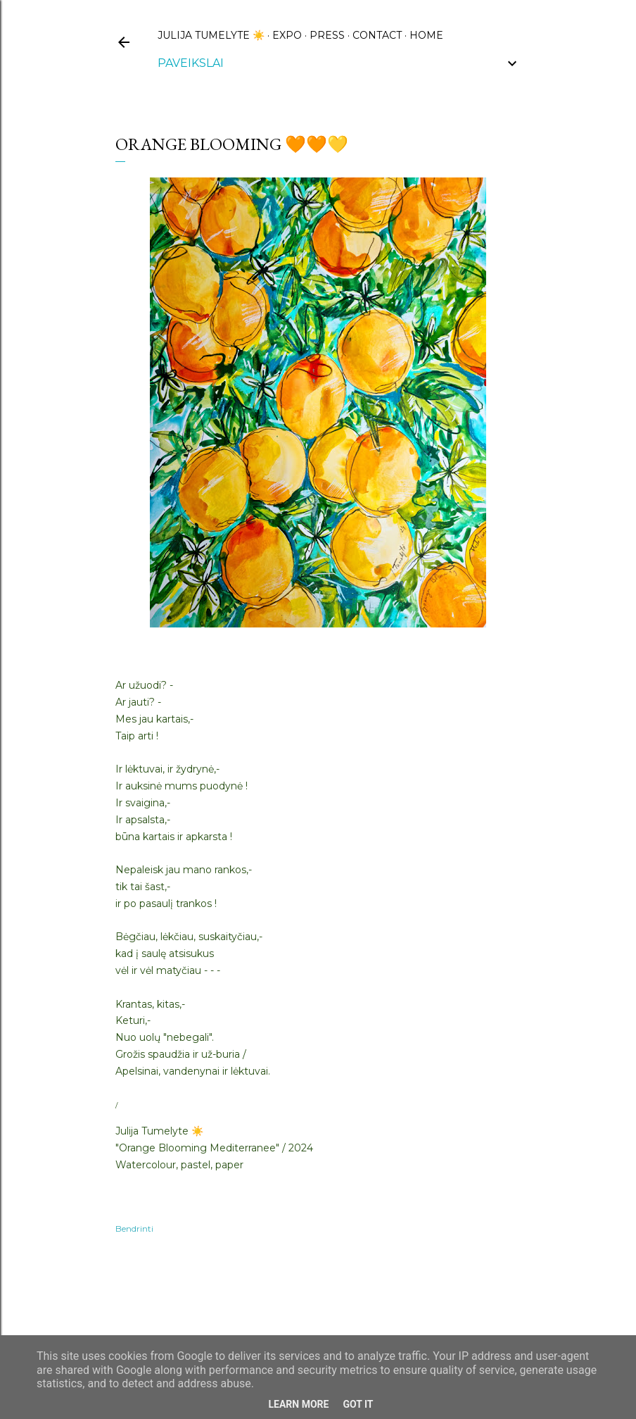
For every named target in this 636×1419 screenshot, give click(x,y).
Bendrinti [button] (134, 1228)
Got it (358, 1404)
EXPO (287, 35)
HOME (426, 35)
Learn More (298, 1404)
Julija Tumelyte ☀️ (211, 35)
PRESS (327, 35)
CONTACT (377, 35)
